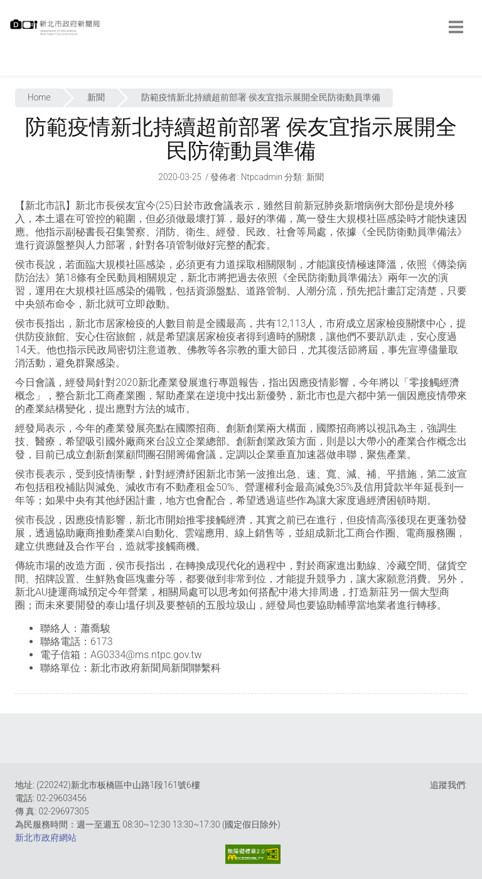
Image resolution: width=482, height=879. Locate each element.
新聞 (96, 97)
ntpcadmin (262, 177)
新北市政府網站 (46, 838)
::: (12, 69)
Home (39, 97)
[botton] (456, 27)
